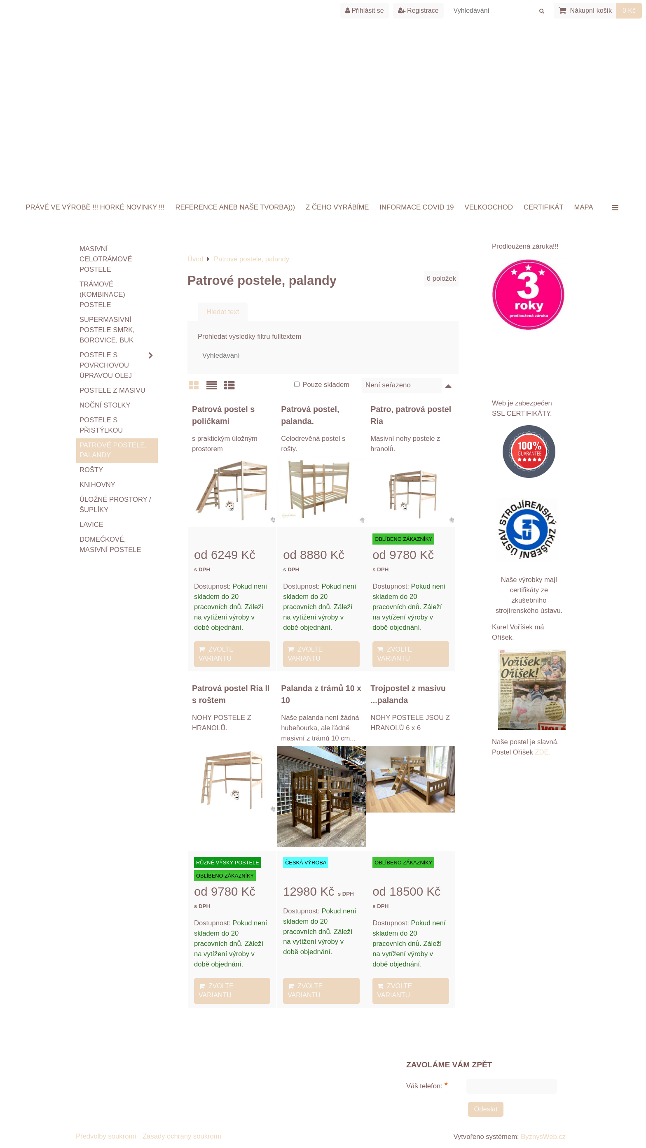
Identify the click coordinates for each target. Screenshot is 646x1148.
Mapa (583, 207)
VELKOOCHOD (489, 207)
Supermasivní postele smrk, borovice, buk (107, 330)
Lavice (91, 525)
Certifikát (544, 207)
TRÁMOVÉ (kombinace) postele (102, 294)
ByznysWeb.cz (543, 1137)
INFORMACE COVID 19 (416, 207)
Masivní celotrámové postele (106, 259)
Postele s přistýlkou (101, 425)
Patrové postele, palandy (113, 450)
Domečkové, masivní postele (110, 545)
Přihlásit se (364, 10)
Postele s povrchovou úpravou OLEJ (119, 365)
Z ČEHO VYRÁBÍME (337, 207)
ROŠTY (91, 470)
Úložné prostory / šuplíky (115, 505)
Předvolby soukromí (106, 1136)
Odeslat (485, 1109)
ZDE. (542, 752)
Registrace (418, 10)
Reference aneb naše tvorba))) (235, 207)
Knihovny (97, 485)
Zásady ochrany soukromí (182, 1136)
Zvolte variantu (216, 654)
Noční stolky (105, 405)
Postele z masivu (112, 390)
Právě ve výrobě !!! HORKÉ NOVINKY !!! (95, 207)
